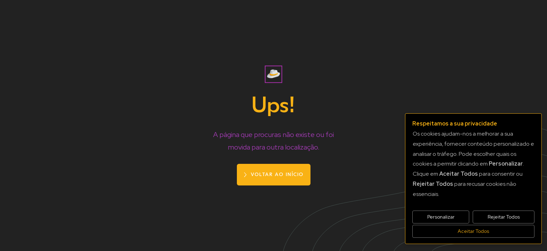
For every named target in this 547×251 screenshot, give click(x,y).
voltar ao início (277, 174)
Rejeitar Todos (504, 217)
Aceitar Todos (473, 231)
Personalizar (441, 217)
